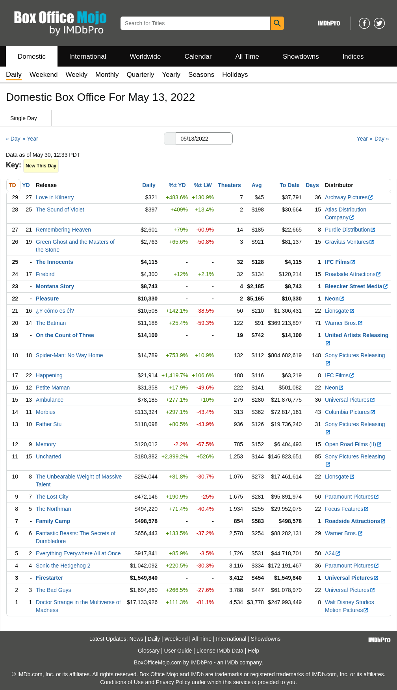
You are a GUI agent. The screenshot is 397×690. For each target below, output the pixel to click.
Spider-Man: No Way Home (69, 355)
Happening (49, 375)
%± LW (203, 185)
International (87, 56)
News (136, 639)
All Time (247, 56)
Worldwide (145, 56)
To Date (289, 185)
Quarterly (140, 74)
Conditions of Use (122, 682)
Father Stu (48, 424)
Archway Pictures (349, 197)
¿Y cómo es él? (55, 311)
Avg (257, 185)
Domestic (32, 56)
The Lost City (52, 496)
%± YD (177, 185)
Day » (382, 138)
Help (253, 650)
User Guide (178, 650)
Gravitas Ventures (350, 242)
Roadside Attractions (353, 274)
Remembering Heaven (63, 229)
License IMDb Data (220, 650)
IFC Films (340, 262)
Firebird (45, 274)
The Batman (51, 323)
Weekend (44, 74)
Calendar (198, 56)
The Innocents (54, 262)
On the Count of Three (65, 335)
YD (26, 185)
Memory (46, 444)
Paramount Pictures (352, 496)
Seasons (201, 74)
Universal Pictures (350, 400)
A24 (333, 553)
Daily (148, 185)
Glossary (149, 650)
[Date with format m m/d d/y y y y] (204, 138)
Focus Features (347, 509)
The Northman (53, 509)
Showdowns (301, 56)
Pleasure (47, 298)
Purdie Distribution (350, 229)
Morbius (46, 412)
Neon (335, 298)
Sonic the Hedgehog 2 (63, 565)
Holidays (235, 74)
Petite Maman (53, 387)
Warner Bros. (344, 323)
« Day (13, 138)
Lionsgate (340, 311)
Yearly (171, 74)
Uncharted (48, 456)
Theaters (229, 185)
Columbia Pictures (350, 412)
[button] (170, 138)
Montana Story (55, 286)
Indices (353, 56)
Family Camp (53, 521)
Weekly (76, 74)
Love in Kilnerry (55, 197)
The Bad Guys (53, 590)
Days (312, 185)
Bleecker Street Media (356, 286)
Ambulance (49, 400)
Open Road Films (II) (353, 444)
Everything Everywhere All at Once (78, 553)
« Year (30, 138)
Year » (365, 138)
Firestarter (49, 578)
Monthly (107, 74)
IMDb (231, 662)
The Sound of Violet (60, 209)
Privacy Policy (173, 682)
